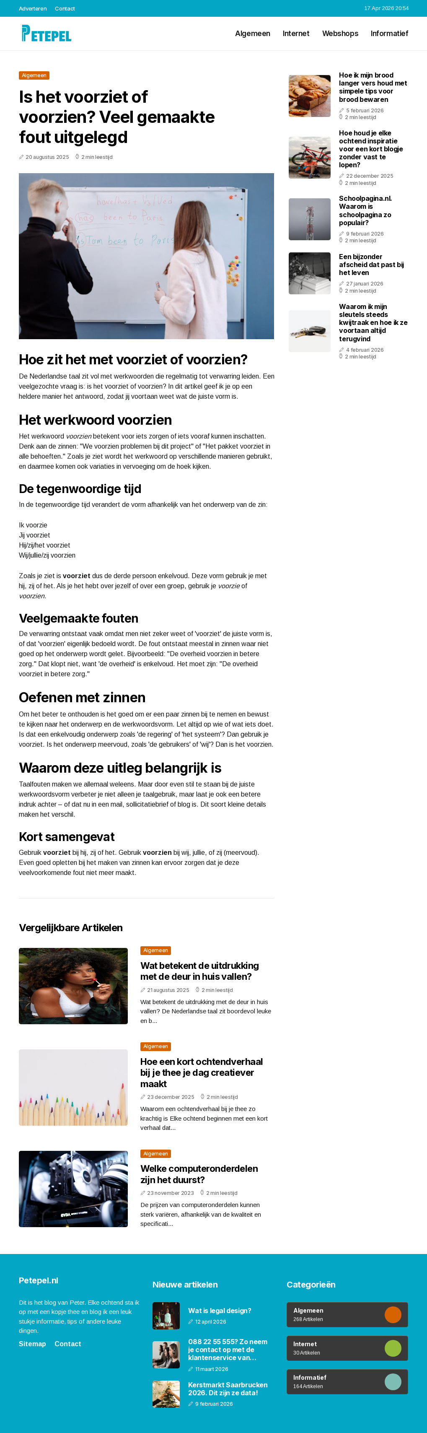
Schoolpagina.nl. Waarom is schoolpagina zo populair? (365, 210)
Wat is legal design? (219, 1311)
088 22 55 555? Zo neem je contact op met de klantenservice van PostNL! (227, 1350)
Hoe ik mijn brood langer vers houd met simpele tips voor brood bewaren (373, 87)
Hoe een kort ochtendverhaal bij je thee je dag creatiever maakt (201, 1072)
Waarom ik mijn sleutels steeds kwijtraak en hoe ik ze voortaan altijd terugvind (373, 322)
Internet (296, 33)
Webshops (340, 33)
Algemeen (252, 33)
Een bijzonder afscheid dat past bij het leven (371, 264)
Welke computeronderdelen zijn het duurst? (199, 1174)
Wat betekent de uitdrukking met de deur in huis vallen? (199, 971)
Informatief (389, 33)
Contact (65, 8)
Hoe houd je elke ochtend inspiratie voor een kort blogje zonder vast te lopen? (371, 149)
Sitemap (32, 1343)
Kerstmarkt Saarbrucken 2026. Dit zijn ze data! (227, 1389)
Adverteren (33, 8)
